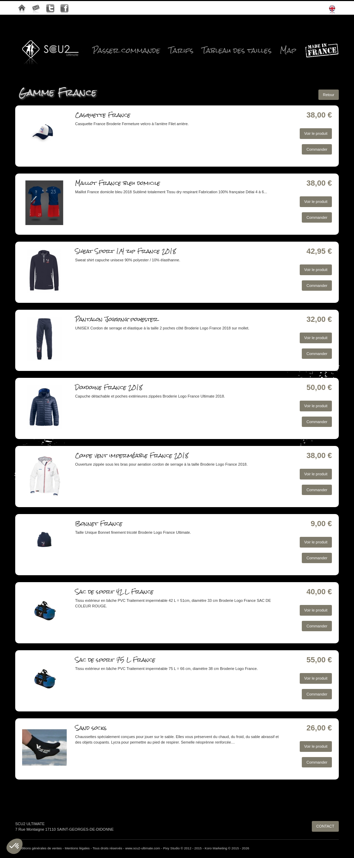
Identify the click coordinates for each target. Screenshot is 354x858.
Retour (328, 95)
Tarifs (181, 50)
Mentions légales (77, 848)
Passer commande (126, 50)
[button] (14, 846)
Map (288, 50)
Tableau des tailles (236, 50)
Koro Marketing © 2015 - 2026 (227, 848)
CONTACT (325, 826)
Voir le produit (315, 133)
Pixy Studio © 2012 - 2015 (182, 848)
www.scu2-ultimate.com (142, 848)
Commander (316, 149)
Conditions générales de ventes (38, 848)
